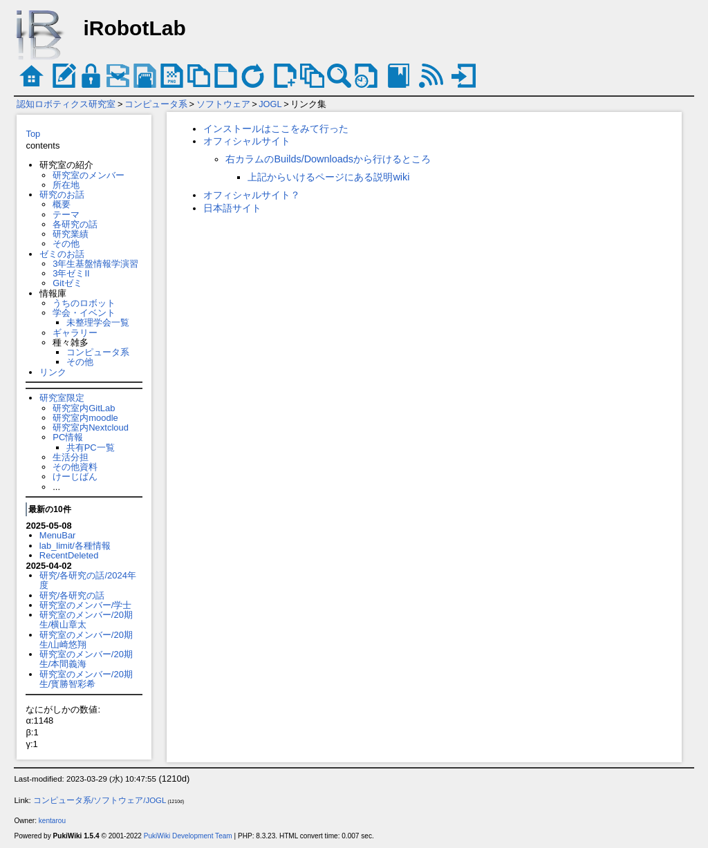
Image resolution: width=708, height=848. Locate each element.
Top (33, 134)
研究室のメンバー (88, 175)
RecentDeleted (69, 555)
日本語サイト (232, 208)
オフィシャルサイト (246, 141)
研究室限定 (61, 398)
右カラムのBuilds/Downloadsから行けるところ (327, 158)
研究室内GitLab (84, 408)
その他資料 (75, 467)
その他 (66, 243)
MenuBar (57, 535)
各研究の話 (75, 224)
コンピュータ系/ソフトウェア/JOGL (99, 800)
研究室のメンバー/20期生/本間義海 (86, 659)
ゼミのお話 (61, 254)
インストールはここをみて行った (275, 128)
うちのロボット (84, 303)
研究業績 (70, 234)
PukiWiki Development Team (188, 836)
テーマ (66, 214)
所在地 (66, 185)
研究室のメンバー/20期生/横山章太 (86, 620)
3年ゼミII (71, 273)
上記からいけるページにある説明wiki (328, 176)
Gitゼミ (67, 283)
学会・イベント (84, 313)
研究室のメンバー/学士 (85, 605)
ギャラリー (75, 333)
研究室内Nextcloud (91, 427)
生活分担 (70, 457)
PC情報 (68, 437)
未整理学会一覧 (97, 322)
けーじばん (75, 476)
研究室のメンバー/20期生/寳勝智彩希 (86, 679)
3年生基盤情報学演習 (95, 263)
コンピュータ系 (155, 104)
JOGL (270, 104)
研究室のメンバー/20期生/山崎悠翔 (86, 640)
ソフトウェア (223, 104)
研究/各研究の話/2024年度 (87, 580)
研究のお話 (61, 194)
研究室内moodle (85, 418)
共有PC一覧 (90, 447)
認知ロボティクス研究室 (66, 104)
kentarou (52, 821)
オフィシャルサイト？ (251, 194)
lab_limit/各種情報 (75, 545)
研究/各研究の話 (72, 595)
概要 (62, 204)
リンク (52, 372)
